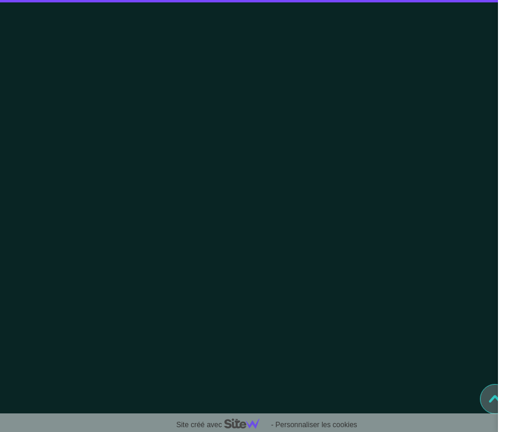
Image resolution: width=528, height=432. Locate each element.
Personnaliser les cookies (316, 425)
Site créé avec (222, 425)
